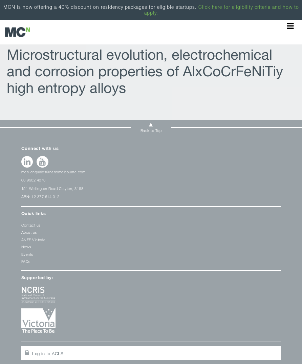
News (26, 247)
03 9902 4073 (33, 180)
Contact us (31, 225)
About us (29, 232)
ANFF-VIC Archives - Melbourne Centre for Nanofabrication (17, 32)
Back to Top (151, 130)
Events (27, 254)
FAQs (25, 261)
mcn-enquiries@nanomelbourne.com (53, 172)
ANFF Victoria (33, 239)
